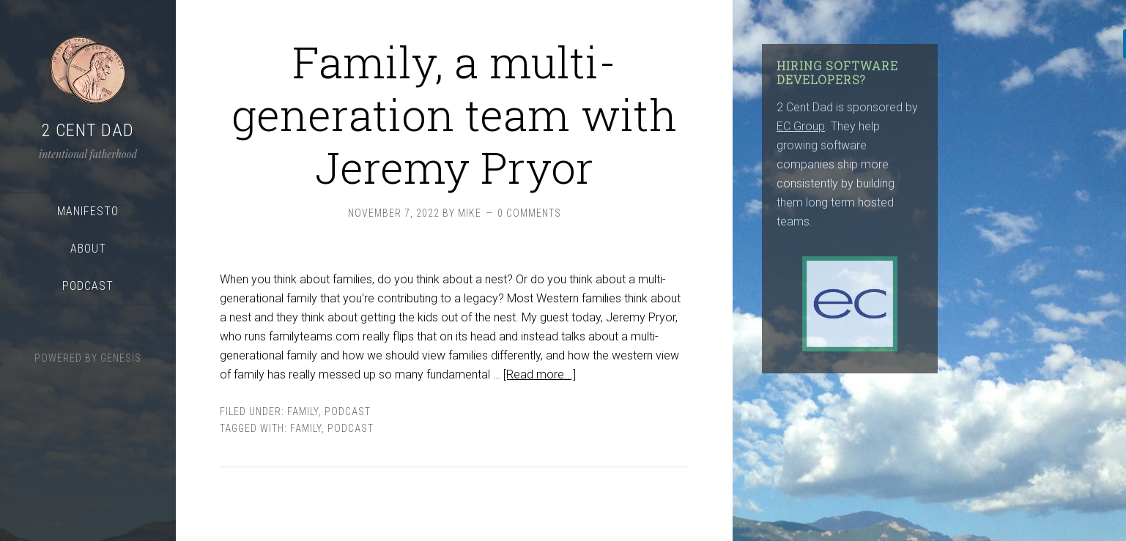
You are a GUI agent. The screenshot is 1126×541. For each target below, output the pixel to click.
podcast (348, 411)
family (306, 428)
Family (303, 411)
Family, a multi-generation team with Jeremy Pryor (455, 113)
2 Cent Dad (88, 130)
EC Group (801, 126)
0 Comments (529, 213)
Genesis (120, 358)
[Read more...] (539, 374)
